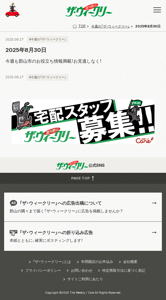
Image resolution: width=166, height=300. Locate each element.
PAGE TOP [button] (83, 178)
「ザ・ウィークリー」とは (52, 261)
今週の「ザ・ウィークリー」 (110, 26)
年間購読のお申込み (97, 261)
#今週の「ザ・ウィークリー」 (47, 39)
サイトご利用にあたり (85, 279)
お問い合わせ (81, 270)
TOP (79, 26)
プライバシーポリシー (43, 270)
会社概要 (130, 261)
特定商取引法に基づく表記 (123, 270)
